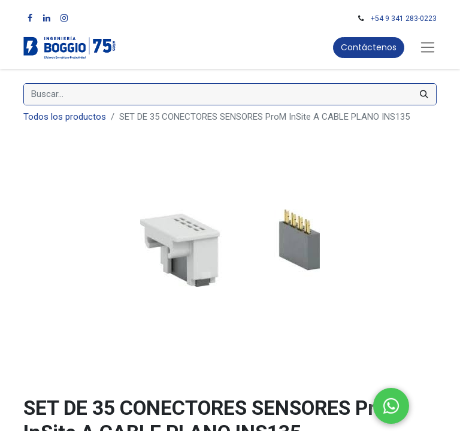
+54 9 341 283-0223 (404, 18)
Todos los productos (64, 116)
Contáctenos (369, 47)
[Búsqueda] (424, 94)
